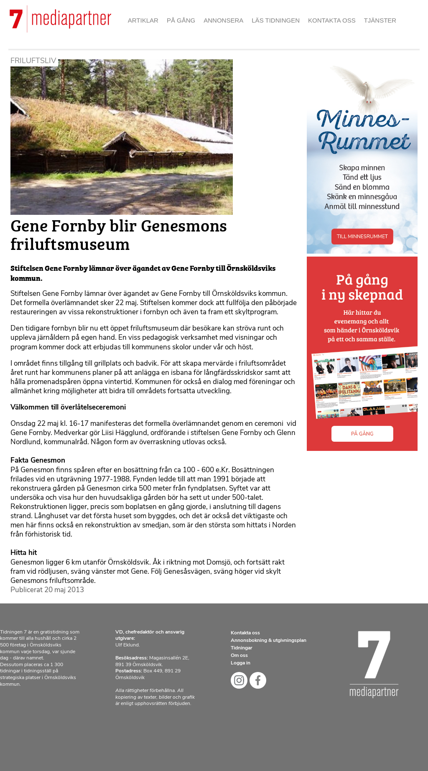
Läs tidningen (276, 20)
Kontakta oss (332, 20)
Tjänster (380, 20)
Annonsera (223, 20)
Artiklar (143, 20)
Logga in (240, 663)
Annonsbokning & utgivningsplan (268, 640)
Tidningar (241, 648)
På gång (181, 20)
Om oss (239, 655)
